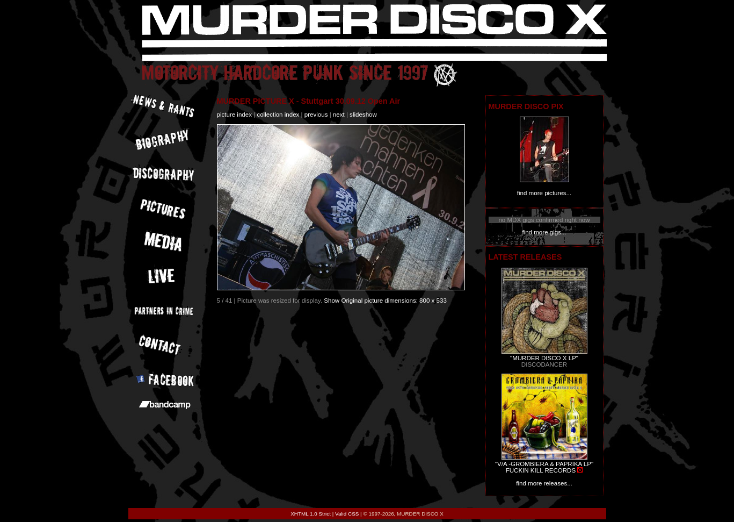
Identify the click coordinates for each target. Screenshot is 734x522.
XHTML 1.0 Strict (310, 514)
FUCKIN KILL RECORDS (541, 470)
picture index (234, 114)
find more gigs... (544, 232)
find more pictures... (544, 193)
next (339, 114)
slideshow (363, 114)
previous (316, 114)
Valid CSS (347, 514)
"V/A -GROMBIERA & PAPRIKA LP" (544, 464)
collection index (278, 114)
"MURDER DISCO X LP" (544, 358)
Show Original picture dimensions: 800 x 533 (385, 300)
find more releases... (544, 483)
